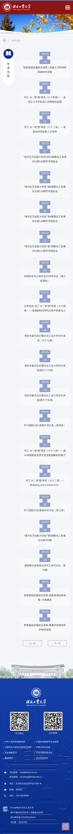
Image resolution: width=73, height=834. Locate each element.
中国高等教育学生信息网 (47, 742)
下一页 (57, 643)
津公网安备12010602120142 (23, 817)
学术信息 (16, 40)
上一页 (32, 643)
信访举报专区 (42, 758)
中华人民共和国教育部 (15, 742)
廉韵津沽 (9, 758)
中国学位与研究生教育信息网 (18, 747)
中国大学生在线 (43, 747)
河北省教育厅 (11, 752)
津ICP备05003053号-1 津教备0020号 (26, 812)
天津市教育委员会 (44, 752)
